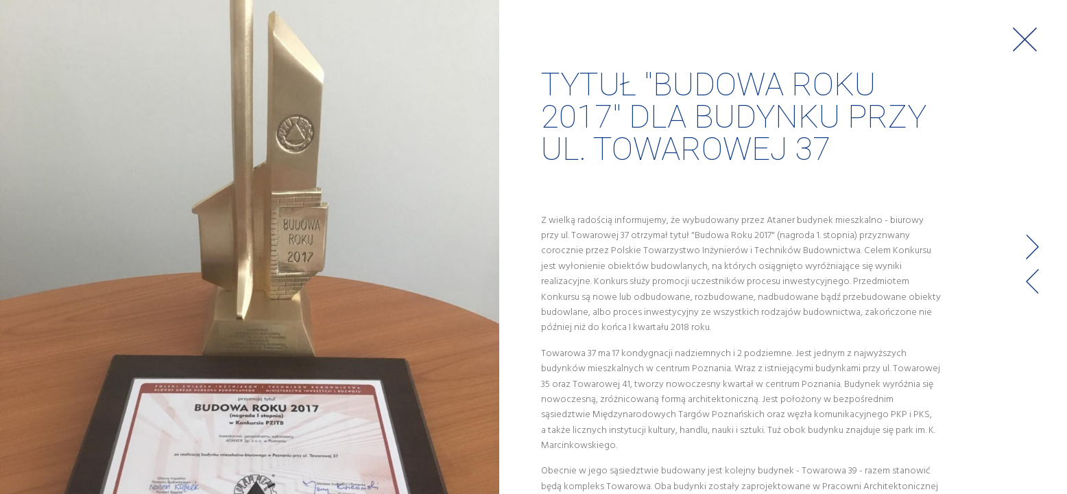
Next (1033, 247)
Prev (1033, 281)
